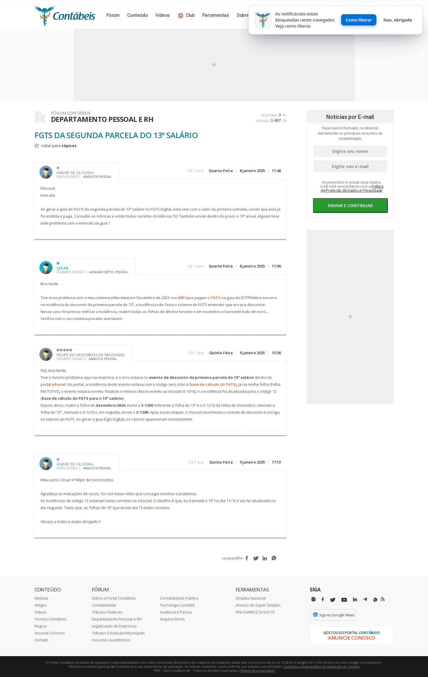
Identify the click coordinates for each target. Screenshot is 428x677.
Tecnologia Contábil (177, 605)
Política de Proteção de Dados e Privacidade (352, 188)
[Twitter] (332, 600)
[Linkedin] (355, 599)
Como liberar (359, 20)
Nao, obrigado (397, 20)
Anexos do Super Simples (258, 605)
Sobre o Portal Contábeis (114, 598)
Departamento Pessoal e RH (117, 619)
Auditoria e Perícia (176, 612)
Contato (41, 639)
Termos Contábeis (50, 619)
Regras (40, 626)
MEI (181, 297)
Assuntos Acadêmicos (111, 639)
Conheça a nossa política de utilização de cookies (321, 666)
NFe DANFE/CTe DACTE (255, 612)
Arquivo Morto (172, 619)
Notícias (41, 598)
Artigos (40, 605)
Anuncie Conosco (49, 633)
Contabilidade (104, 605)
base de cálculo (204, 384)
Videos (40, 612)
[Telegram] (365, 600)
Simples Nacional (251, 598)
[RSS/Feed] (382, 599)
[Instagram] (313, 599)
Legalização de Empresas (114, 626)
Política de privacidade (257, 670)
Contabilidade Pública (179, 598)
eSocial (59, 384)
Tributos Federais (107, 612)
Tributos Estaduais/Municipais (118, 633)
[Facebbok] (323, 599)
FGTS (78, 209)
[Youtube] (344, 600)
